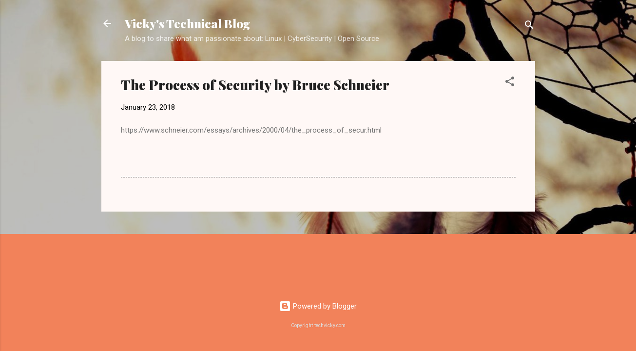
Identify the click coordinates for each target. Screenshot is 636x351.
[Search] (529, 26)
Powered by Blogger (318, 306)
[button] (510, 83)
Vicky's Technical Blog (187, 23)
